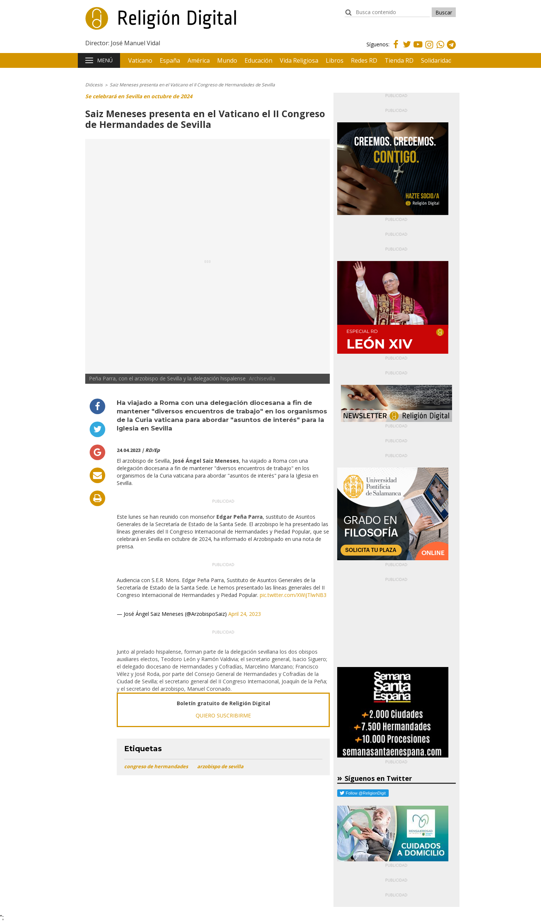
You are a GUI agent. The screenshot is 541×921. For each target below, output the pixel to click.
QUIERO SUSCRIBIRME (223, 715)
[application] (223, 687)
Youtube (418, 48)
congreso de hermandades (156, 766)
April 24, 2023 (244, 613)
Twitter (407, 48)
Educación (258, 60)
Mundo (227, 60)
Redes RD (364, 60)
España (170, 60)
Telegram (451, 49)
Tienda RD (399, 60)
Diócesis (94, 85)
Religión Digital (122, 22)
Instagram (429, 49)
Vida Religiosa (299, 60)
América (198, 60)
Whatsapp (440, 49)
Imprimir (97, 498)
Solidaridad (436, 60)
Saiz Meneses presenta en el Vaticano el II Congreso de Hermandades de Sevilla (192, 85)
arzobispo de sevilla (220, 766)
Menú (105, 60)
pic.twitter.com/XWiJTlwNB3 (293, 594)
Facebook (396, 48)
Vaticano (140, 60)
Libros (334, 60)
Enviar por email (97, 475)
